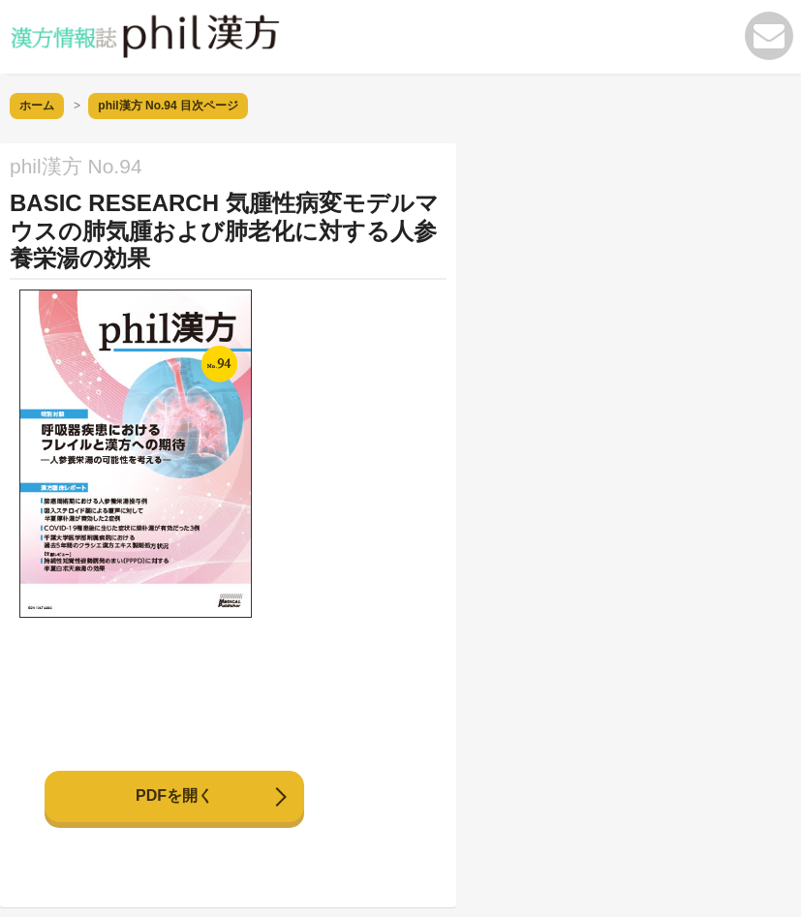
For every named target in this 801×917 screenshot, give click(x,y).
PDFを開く (174, 795)
